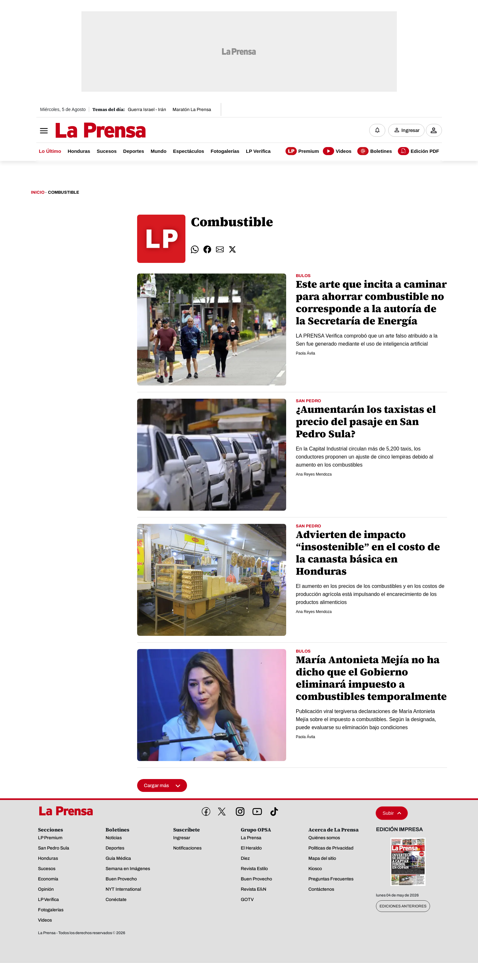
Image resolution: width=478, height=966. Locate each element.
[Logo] (84, 131)
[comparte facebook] (207, 250)
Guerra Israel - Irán (147, 109)
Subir (391, 813)
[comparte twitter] (232, 250)
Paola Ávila (305, 353)
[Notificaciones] (377, 130)
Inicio (37, 192)
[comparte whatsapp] (195, 250)
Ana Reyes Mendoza (314, 474)
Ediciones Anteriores (403, 906)
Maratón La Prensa (192, 109)
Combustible (63, 192)
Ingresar (410, 130)
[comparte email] (220, 250)
